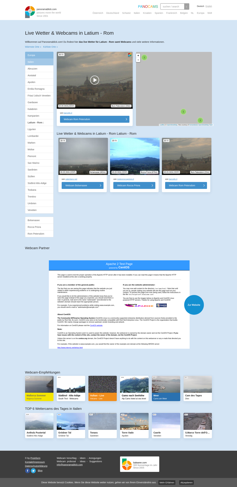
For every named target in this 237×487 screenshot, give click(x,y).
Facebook (27, 470)
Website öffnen (122, 304)
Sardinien (32, 169)
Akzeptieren (186, 482)
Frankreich (171, 13)
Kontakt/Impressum (35, 462)
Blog (40, 470)
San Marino (34, 163)
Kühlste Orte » (50, 46)
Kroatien (147, 13)
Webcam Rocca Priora (128, 185)
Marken (31, 142)
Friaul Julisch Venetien (39, 95)
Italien (137, 13)
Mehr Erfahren (167, 482)
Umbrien (32, 203)
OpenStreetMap (170, 125)
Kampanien (33, 115)
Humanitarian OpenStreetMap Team (199, 125)
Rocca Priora (34, 227)
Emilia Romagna (36, 89)
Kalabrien (32, 109)
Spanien (159, 13)
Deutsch (200, 6)
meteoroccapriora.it (125, 179)
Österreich (98, 13)
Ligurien (32, 129)
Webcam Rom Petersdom (77, 119)
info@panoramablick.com (70, 464)
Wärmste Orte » (33, 46)
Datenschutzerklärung (36, 466)
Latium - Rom (36, 122)
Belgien (184, 13)
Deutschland (112, 13)
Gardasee (33, 102)
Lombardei (33, 136)
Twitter (33, 470)
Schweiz (126, 13)
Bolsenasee (34, 220)
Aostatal (32, 75)
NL (192, 13)
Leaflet (160, 125)
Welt (209, 13)
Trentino (32, 196)
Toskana (32, 190)
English (209, 6)
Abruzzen (32, 68)
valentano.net (71, 179)
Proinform (35, 458)
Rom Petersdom (36, 233)
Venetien (32, 210)
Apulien (31, 82)
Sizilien (31, 176)
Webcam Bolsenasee (76, 185)
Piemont (32, 156)
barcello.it (68, 113)
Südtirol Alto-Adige (37, 183)
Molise (31, 149)
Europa (200, 13)
